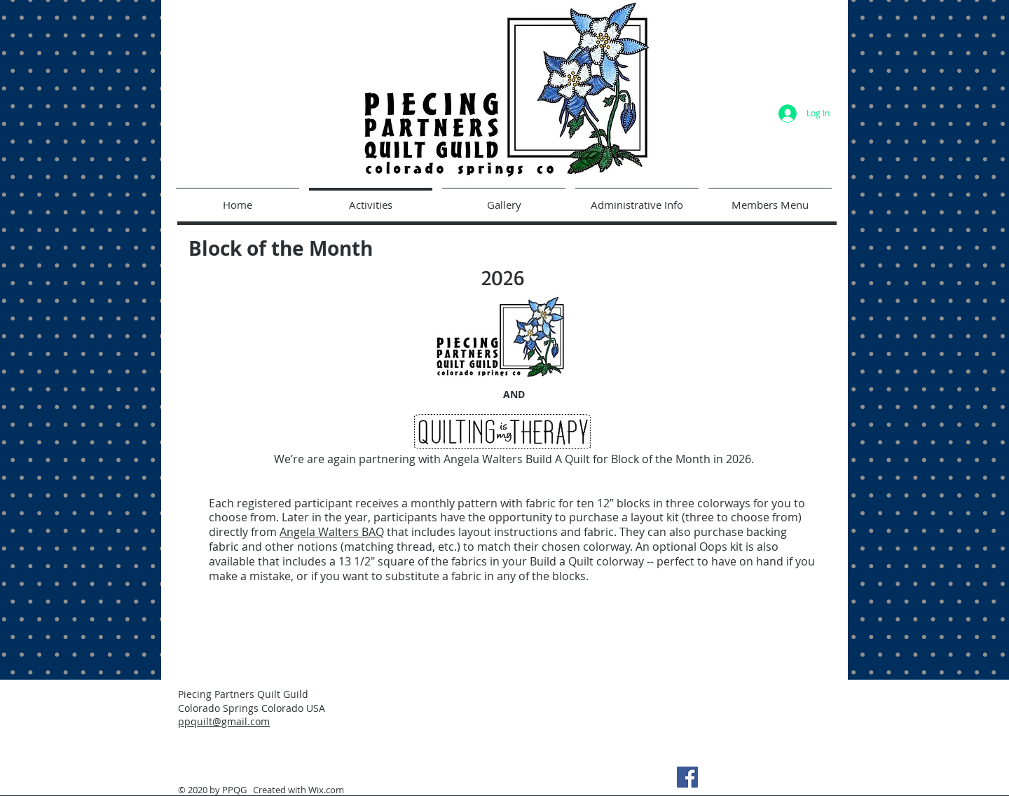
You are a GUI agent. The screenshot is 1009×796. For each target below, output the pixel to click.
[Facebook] (687, 777)
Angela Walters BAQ (332, 532)
